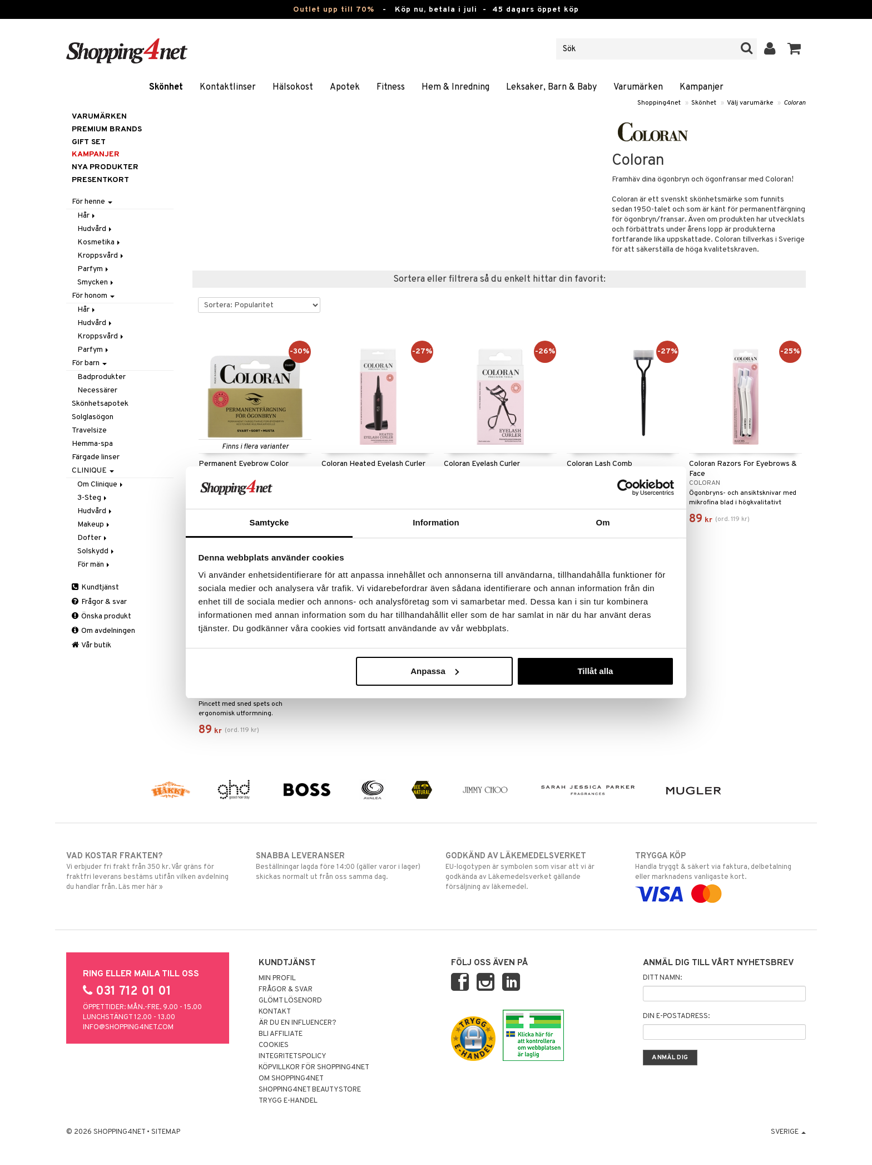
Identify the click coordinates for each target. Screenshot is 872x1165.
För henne (92, 202)
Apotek (345, 87)
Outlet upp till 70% (333, 9)
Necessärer (97, 390)
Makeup (94, 524)
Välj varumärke (750, 103)
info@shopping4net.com (128, 1027)
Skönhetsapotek (100, 404)
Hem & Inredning (455, 87)
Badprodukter (101, 377)
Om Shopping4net (291, 1078)
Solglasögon (92, 417)
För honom (93, 296)
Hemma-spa (92, 444)
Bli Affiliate (281, 1034)
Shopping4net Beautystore (310, 1089)
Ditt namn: (662, 978)
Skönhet (166, 87)
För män (94, 564)
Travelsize (89, 430)
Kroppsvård (101, 255)
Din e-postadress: (676, 1016)
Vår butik (91, 645)
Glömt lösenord (290, 1000)
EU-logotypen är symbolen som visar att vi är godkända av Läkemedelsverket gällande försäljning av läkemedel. (530, 871)
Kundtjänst (95, 587)
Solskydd (96, 551)
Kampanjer (702, 87)
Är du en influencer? (297, 1023)
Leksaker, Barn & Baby (551, 87)
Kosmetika (99, 242)
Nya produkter (105, 167)
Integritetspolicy (292, 1056)
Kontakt (275, 1011)
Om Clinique (101, 484)
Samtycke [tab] (269, 522)
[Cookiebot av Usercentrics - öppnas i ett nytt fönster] (625, 487)
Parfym (93, 269)
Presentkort (100, 180)
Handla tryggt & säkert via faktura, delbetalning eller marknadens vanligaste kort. (720, 875)
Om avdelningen (103, 631)
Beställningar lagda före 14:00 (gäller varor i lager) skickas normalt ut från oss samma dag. (341, 866)
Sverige (788, 1132)
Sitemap (165, 1132)
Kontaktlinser (228, 87)
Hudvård (95, 229)
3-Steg (92, 498)
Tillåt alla (595, 671)
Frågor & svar (99, 602)
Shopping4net (659, 103)
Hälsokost (292, 87)
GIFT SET (89, 142)
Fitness (390, 87)
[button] (794, 49)
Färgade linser (96, 457)
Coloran (795, 103)
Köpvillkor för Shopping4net (314, 1067)
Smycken (96, 282)
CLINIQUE (93, 470)
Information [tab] (436, 522)
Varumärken (638, 87)
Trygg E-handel (288, 1101)
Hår (87, 215)
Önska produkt (101, 616)
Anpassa (434, 671)
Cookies (274, 1045)
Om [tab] (603, 522)
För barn (89, 363)
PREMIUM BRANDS (107, 129)
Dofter (92, 538)
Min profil (277, 978)
